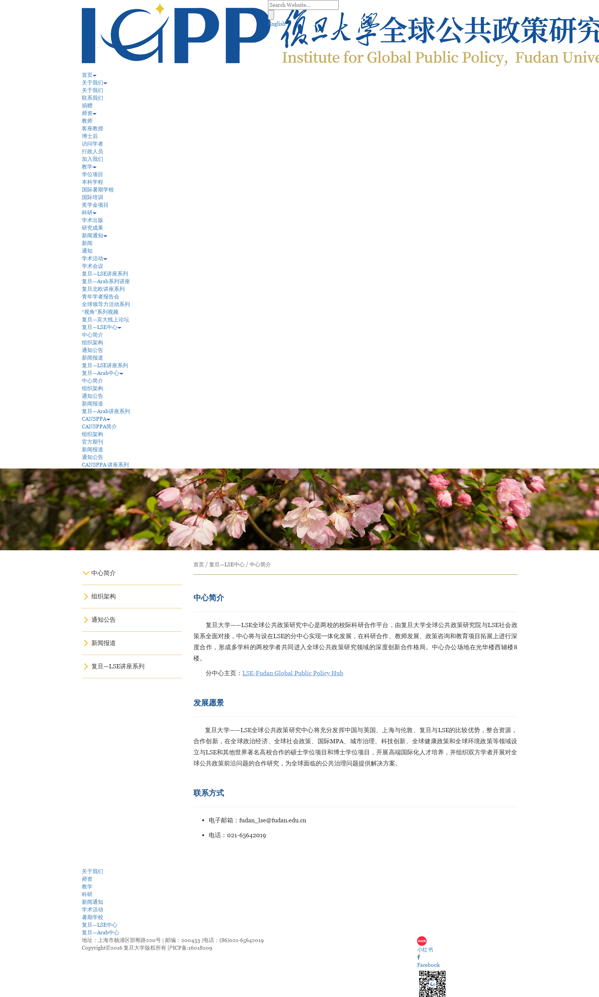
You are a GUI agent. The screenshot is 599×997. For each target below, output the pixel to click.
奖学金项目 (95, 205)
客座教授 (92, 128)
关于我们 (94, 82)
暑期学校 (92, 917)
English (277, 24)
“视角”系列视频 (100, 312)
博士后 (90, 136)
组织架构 (92, 342)
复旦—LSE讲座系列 (105, 274)
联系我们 (92, 98)
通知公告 (92, 350)
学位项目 (92, 174)
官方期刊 (92, 442)
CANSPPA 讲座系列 (105, 465)
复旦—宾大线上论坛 (105, 319)
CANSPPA (96, 419)
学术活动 (94, 258)
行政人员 (92, 151)
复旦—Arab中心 (102, 373)
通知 (87, 251)
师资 (89, 113)
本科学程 (92, 182)
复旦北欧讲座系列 (103, 289)
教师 (87, 121)
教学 (89, 167)
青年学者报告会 (100, 296)
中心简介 (92, 335)
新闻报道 (92, 358)
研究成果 (92, 228)
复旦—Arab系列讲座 (106, 281)
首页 (89, 75)
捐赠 (87, 105)
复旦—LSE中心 (102, 327)
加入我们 (92, 159)
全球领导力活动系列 (106, 304)
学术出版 (92, 220)
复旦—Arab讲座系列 (106, 411)
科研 (89, 212)
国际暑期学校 (98, 189)
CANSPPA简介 (99, 426)
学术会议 (92, 266)
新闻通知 (94, 235)
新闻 (87, 243)
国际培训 (92, 197)
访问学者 (92, 144)
